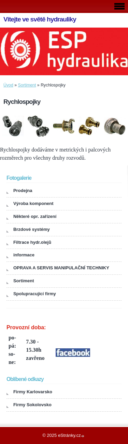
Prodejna (22, 190)
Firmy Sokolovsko (32, 404)
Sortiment (27, 85)
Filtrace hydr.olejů (32, 242)
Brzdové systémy (31, 229)
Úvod (8, 85)
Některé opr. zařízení (34, 216)
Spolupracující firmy (34, 293)
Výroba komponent (33, 203)
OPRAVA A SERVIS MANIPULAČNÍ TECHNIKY (61, 267)
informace (23, 254)
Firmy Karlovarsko (32, 391)
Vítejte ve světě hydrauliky (39, 19)
